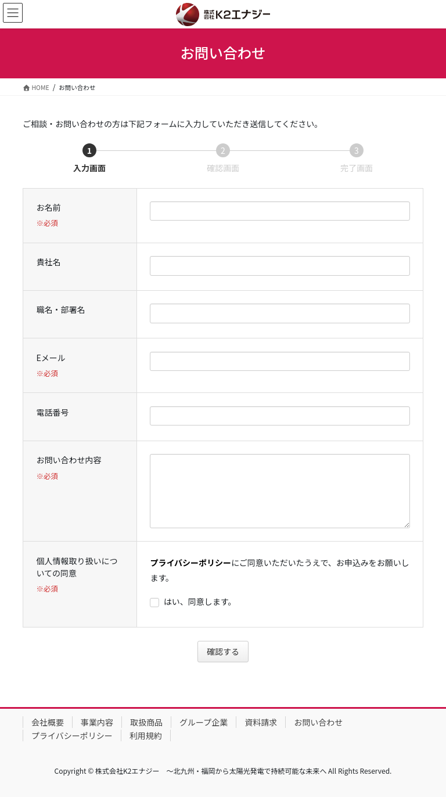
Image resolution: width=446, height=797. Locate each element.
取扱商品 (146, 722)
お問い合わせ (318, 722)
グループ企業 (203, 722)
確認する (226, 651)
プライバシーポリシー (190, 562)
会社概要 (47, 722)
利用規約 (146, 735)
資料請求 (260, 722)
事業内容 (97, 722)
